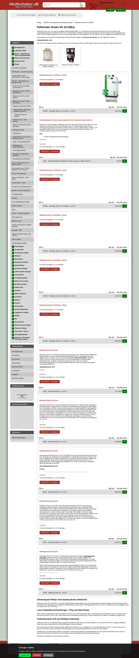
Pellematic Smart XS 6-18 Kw (48, 551)
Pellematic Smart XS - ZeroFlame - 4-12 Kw (53, 170)
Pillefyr (39, 22)
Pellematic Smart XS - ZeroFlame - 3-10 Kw (53, 75)
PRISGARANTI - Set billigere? (50, 84)
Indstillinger (48, 655)
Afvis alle (37, 655)
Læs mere (43, 144)
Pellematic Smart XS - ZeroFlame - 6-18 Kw (53, 305)
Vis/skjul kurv (121, 10)
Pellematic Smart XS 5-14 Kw (48, 451)
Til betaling (110, 10)
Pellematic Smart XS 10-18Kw (84, 22)
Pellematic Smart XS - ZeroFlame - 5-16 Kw (53, 260)
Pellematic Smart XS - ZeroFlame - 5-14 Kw (53, 215)
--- (12, 109)
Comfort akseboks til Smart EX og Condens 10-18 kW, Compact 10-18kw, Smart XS (65, 120)
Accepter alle (25, 655)
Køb (124, 111)
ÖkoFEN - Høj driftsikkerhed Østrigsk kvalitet (58, 22)
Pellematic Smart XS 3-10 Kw (48, 350)
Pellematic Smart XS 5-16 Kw (48, 501)
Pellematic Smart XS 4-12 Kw (48, 400)
